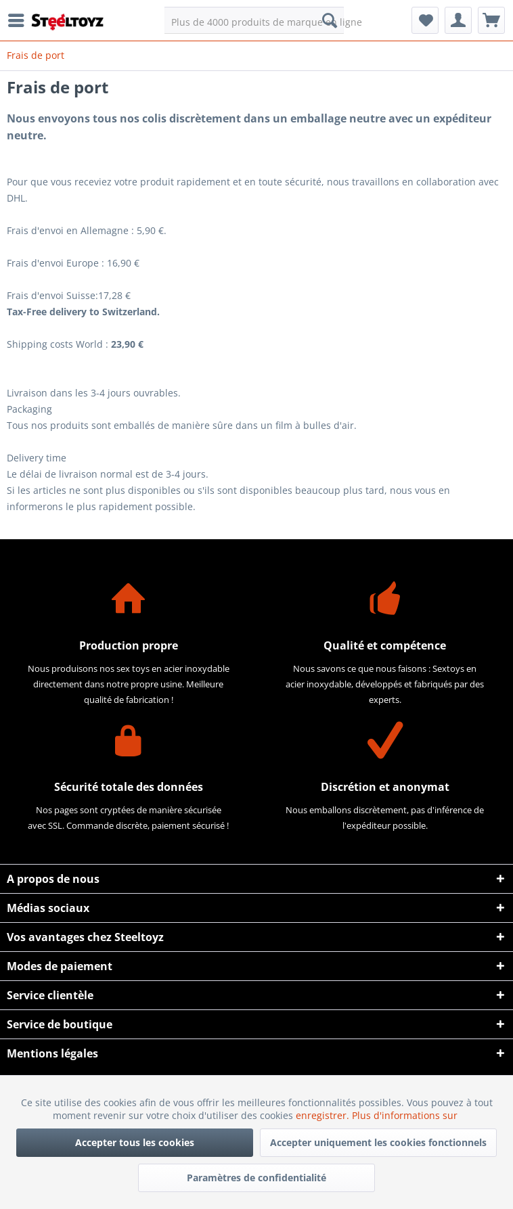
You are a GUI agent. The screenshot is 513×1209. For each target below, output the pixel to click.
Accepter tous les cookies (134, 1142)
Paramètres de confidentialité (256, 1177)
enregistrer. (324, 1115)
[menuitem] (19, 20)
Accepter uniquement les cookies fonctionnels (378, 1142)
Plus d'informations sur (406, 1115)
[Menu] (19, 20)
